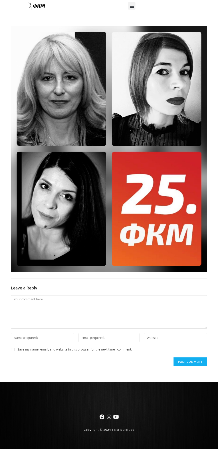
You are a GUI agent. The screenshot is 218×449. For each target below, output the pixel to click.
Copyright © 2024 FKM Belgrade (109, 429)
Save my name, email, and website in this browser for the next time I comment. (75, 349)
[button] (131, 6)
